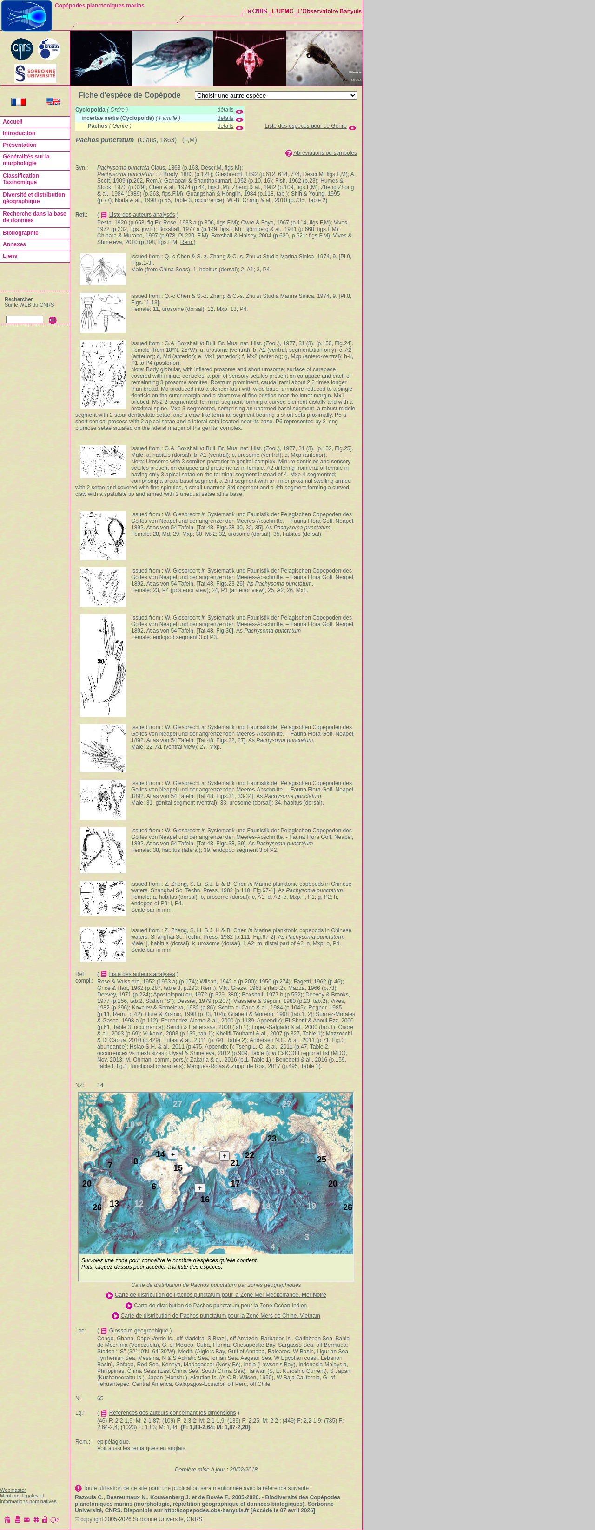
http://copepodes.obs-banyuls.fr (206, 1510)
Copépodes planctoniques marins (100, 5)
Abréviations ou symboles (325, 153)
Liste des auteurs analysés (142, 214)
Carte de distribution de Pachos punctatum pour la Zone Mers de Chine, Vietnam (220, 1315)
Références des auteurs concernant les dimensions (172, 1413)
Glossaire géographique (138, 1330)
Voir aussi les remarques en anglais (141, 1448)
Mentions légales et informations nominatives (28, 1498)
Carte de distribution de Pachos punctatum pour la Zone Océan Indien (220, 1305)
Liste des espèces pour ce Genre (306, 126)
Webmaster (13, 1490)
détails (226, 109)
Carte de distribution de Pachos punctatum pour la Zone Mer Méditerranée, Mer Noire (220, 1295)
